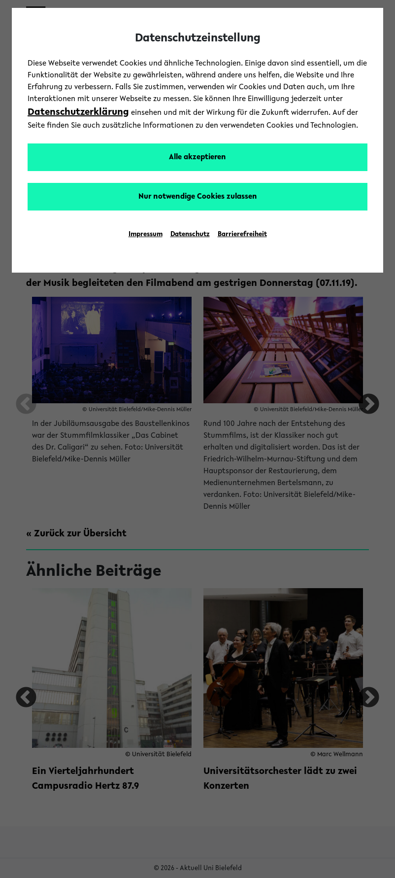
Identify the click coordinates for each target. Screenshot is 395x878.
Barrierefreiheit (242, 234)
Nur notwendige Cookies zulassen (197, 197)
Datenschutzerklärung (78, 112)
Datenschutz (190, 234)
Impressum (146, 234)
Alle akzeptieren (197, 157)
